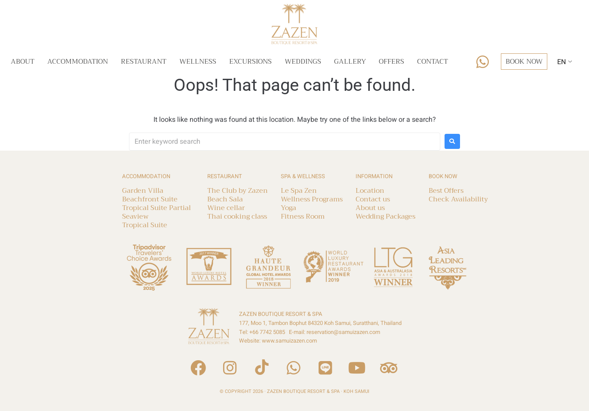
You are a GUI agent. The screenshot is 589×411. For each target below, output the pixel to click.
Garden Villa (142, 190)
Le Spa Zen (299, 190)
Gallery (350, 61)
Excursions (250, 61)
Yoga (288, 208)
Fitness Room (303, 216)
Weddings (303, 61)
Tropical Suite (144, 225)
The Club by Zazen (237, 190)
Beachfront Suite (150, 199)
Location (370, 190)
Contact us (373, 199)
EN (561, 62)
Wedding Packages (385, 216)
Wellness (197, 61)
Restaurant (143, 61)
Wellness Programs (312, 199)
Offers (391, 61)
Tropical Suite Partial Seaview (156, 212)
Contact (432, 61)
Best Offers (446, 190)
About (22, 61)
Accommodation (77, 61)
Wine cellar (226, 208)
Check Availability (458, 199)
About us (370, 208)
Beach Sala (225, 199)
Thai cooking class (237, 216)
